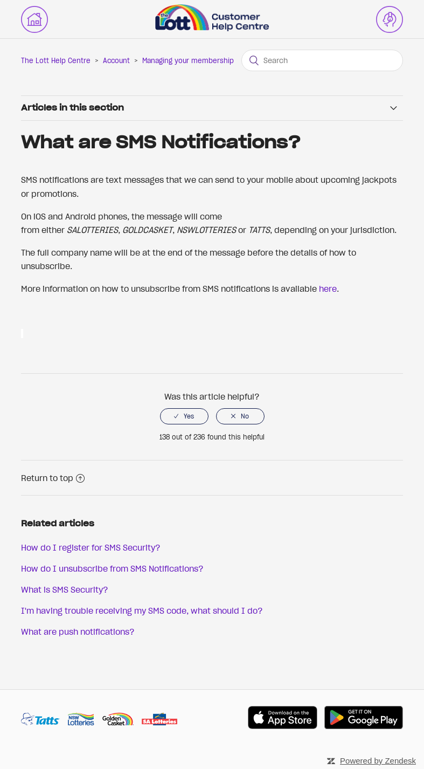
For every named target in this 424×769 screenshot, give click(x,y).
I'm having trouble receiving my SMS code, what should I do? (142, 610)
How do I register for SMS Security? (91, 547)
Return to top (53, 477)
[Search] (322, 60)
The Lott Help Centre (56, 60)
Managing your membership (188, 60)
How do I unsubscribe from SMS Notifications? (112, 568)
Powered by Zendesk (378, 760)
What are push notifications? (78, 631)
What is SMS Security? (64, 589)
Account (116, 60)
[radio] (184, 416)
